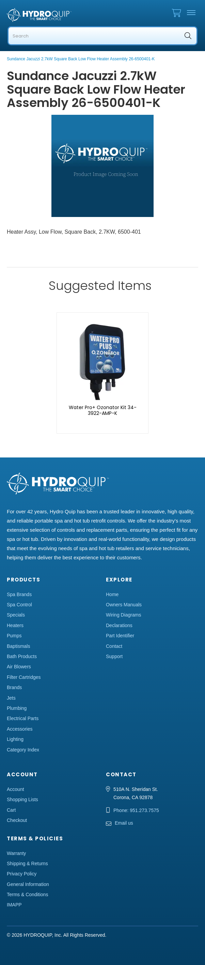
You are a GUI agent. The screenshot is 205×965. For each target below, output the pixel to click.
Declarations (119, 625)
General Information (28, 884)
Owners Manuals (124, 604)
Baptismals (18, 646)
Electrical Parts (22, 718)
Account (15, 789)
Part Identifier (120, 635)
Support (114, 656)
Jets (11, 698)
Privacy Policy (21, 873)
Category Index (23, 749)
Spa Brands (19, 594)
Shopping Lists (22, 799)
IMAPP (14, 904)
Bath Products (22, 656)
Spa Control (19, 604)
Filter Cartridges (24, 677)
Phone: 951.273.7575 (136, 810)
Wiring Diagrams (123, 615)
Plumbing (17, 708)
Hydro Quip (41, 15)
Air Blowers (19, 666)
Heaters (15, 625)
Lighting (15, 739)
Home (112, 594)
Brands (14, 687)
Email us (124, 823)
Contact (114, 646)
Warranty (16, 853)
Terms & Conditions (27, 894)
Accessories (19, 729)
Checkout (17, 820)
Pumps (14, 635)
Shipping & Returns (27, 863)
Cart (11, 810)
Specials (16, 615)
